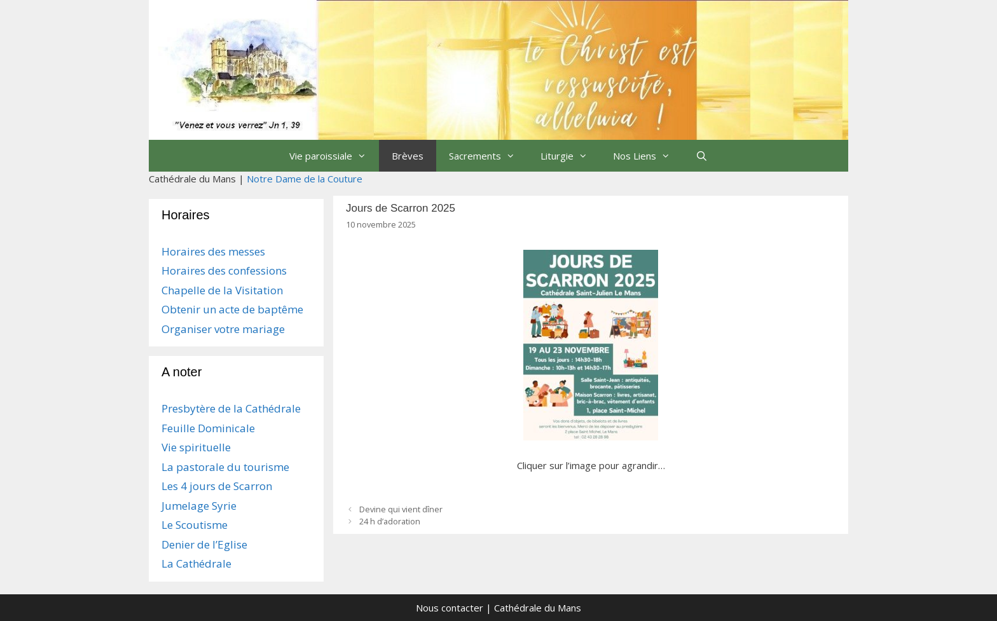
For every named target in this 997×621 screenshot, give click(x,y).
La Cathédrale (196, 563)
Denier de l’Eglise (204, 544)
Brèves (407, 155)
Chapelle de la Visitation (222, 290)
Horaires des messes (213, 251)
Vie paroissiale (334, 156)
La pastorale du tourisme (225, 467)
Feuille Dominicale (208, 428)
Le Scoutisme (195, 524)
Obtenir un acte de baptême (232, 309)
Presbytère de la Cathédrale (231, 408)
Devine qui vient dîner (401, 509)
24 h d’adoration (389, 521)
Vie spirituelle (196, 447)
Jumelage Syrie (199, 505)
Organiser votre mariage (223, 329)
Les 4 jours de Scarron (217, 486)
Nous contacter (449, 607)
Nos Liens (648, 156)
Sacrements (488, 156)
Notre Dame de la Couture (304, 178)
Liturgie (570, 156)
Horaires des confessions (224, 270)
